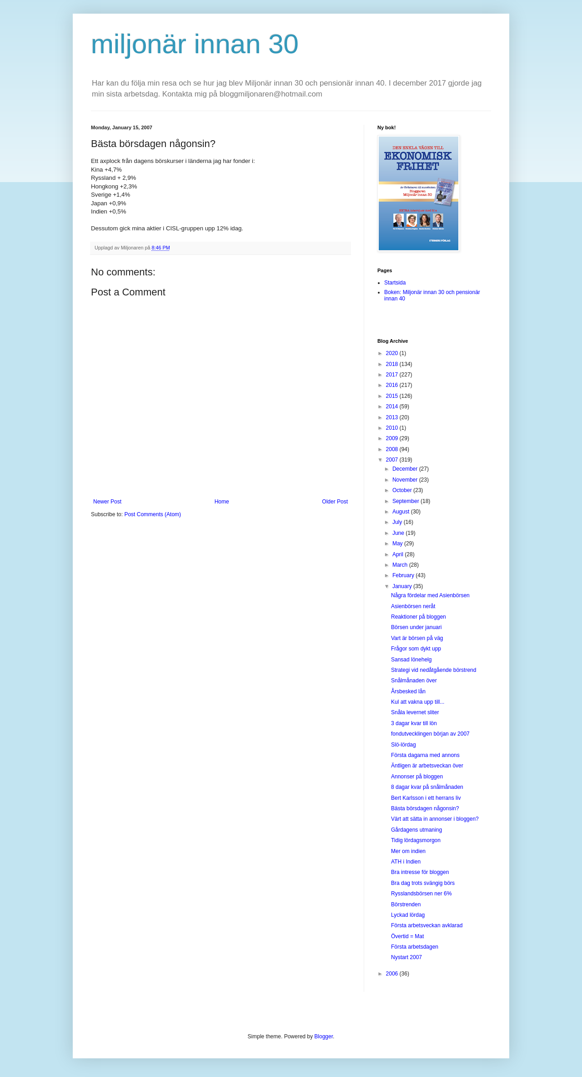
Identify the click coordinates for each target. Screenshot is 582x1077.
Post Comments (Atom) (152, 514)
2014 (393, 406)
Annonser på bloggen (417, 776)
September (406, 501)
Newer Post (107, 501)
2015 (393, 396)
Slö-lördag (403, 745)
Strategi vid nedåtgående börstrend (433, 670)
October (402, 490)
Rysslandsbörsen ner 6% (421, 893)
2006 (393, 973)
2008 (393, 449)
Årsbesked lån (408, 691)
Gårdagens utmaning (416, 830)
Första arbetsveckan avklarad (426, 925)
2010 (393, 428)
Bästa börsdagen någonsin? (425, 808)
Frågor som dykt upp (416, 648)
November (405, 480)
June (399, 533)
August (401, 511)
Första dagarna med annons (425, 755)
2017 (393, 374)
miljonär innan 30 (195, 44)
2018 (393, 364)
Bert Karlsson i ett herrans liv (426, 798)
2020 (393, 353)
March (400, 565)
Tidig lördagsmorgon (416, 840)
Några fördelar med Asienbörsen (430, 595)
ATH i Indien (406, 862)
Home (222, 501)
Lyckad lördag (408, 915)
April (398, 554)
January (402, 586)
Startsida (395, 282)
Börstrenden (406, 904)
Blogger (323, 1036)
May (398, 543)
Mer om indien (408, 851)
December (405, 469)
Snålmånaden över (414, 680)
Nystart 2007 (406, 957)
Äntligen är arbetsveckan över (427, 765)
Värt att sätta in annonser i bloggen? (435, 819)
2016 (393, 385)
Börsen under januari (416, 627)
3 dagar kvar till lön (414, 723)
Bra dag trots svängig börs (423, 883)
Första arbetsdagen (414, 947)
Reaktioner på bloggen (418, 617)
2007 (393, 460)
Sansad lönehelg (411, 659)
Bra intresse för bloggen (420, 872)
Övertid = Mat (407, 936)
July (398, 522)
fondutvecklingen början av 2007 (430, 734)
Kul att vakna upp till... (417, 702)
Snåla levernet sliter (415, 712)
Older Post (335, 501)
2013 (393, 417)
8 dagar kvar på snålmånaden (427, 787)
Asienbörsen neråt (413, 606)
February (404, 575)
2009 (393, 438)
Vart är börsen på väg (417, 638)
